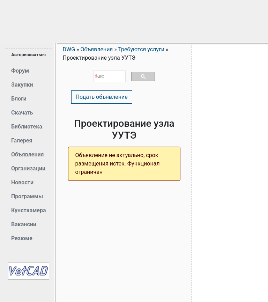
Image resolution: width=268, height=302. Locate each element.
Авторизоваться (28, 54)
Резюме (21, 238)
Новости (22, 182)
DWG (69, 49)
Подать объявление (102, 97)
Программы (27, 196)
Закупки (22, 84)
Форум (20, 70)
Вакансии (23, 224)
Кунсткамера (28, 210)
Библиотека (26, 126)
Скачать (22, 112)
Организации (28, 168)
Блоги (19, 98)
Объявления (27, 154)
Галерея (21, 140)
